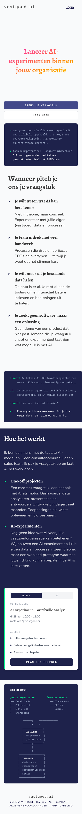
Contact (62, 802)
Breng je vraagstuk (41, 105)
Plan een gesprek (41, 662)
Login (70, 7)
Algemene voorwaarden (28, 805)
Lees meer (41, 115)
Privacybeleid (62, 805)
